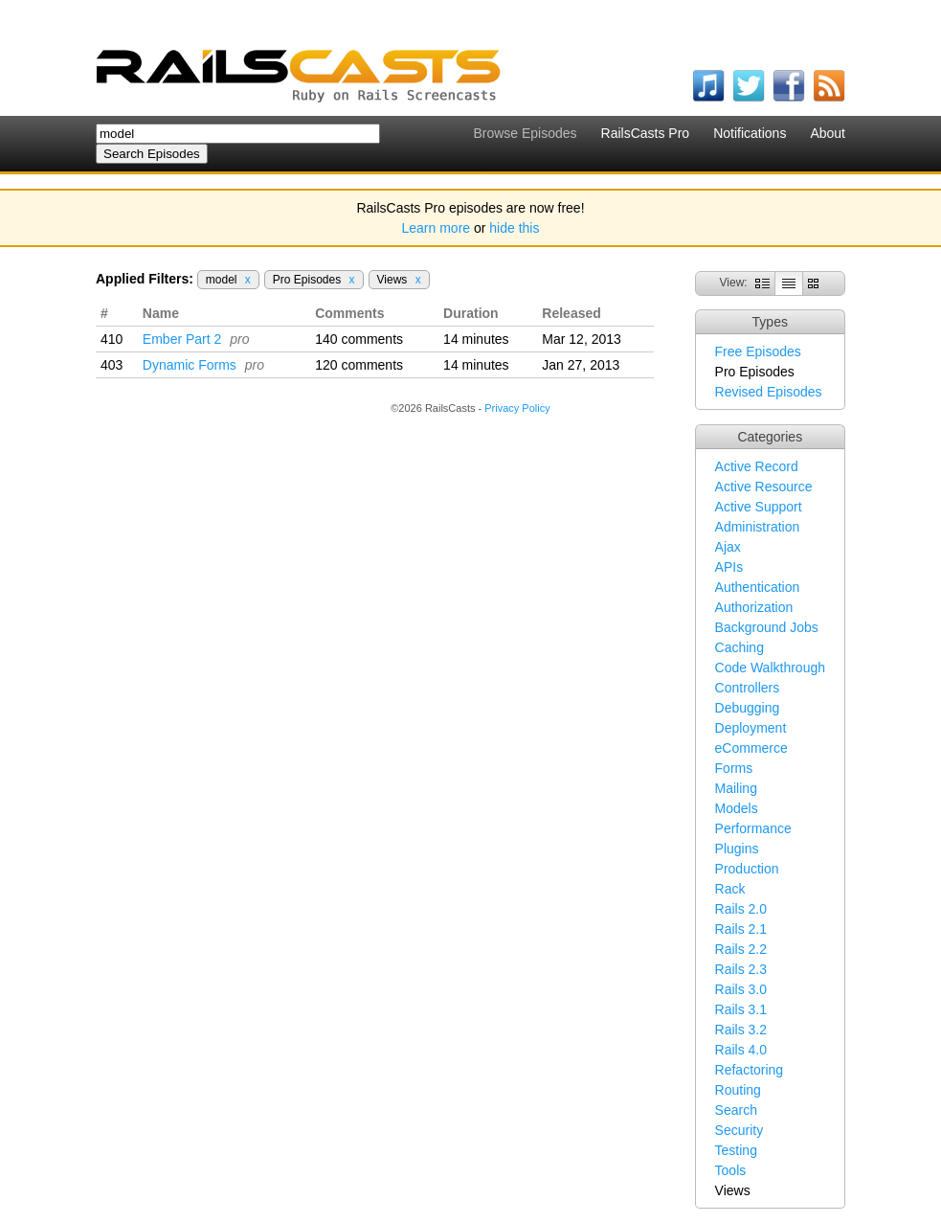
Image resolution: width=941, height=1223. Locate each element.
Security (739, 1130)
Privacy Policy (516, 408)
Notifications (749, 133)
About (827, 133)
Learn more (436, 228)
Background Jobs (766, 627)
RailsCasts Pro (645, 133)
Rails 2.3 (741, 969)
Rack (730, 888)
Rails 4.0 (741, 1049)
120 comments (359, 365)
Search (736, 1110)
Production (747, 868)
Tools (731, 1170)
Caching (739, 647)
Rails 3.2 (741, 1029)
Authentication (757, 587)
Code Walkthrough (770, 667)
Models (736, 808)
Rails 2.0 (741, 909)
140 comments (359, 339)
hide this (514, 228)
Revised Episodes (768, 391)
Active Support (758, 506)
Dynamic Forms (189, 365)
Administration (757, 526)
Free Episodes (758, 351)
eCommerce (751, 748)
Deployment (751, 728)
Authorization (754, 607)
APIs (729, 567)
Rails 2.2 (741, 949)
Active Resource (764, 486)
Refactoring (749, 1069)
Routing (738, 1090)
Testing (736, 1150)
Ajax (728, 547)
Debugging (747, 707)
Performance (753, 828)
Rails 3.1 (741, 1009)
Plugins (737, 848)
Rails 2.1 (741, 929)
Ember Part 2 (182, 339)
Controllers (747, 687)
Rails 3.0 (741, 989)
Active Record (756, 466)
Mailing (736, 788)
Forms (734, 768)
